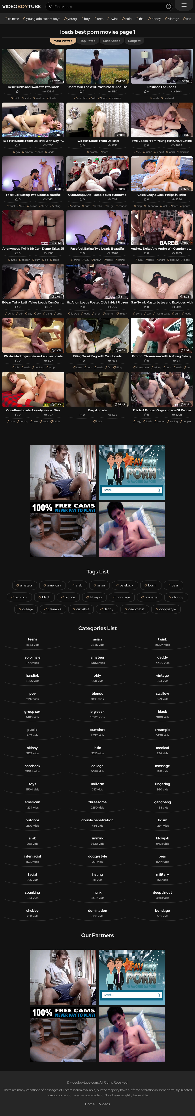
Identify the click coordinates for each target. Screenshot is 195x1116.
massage (162, 769)
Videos (104, 1104)
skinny (157, 367)
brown (33, 206)
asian (101, 585)
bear (175, 585)
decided (39, 367)
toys (32, 787)
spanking (32, 895)
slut (189, 367)
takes (56, 260)
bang (49, 313)
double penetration (97, 823)
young (72, 19)
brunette (151, 597)
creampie (54, 609)
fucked (75, 313)
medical (162, 750)
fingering (162, 787)
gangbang (162, 805)
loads (53, 98)
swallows (40, 98)
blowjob (96, 597)
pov (32, 696)
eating (56, 206)
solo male (32, 660)
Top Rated (88, 41)
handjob (32, 678)
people (187, 421)
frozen (123, 313)
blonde (70, 597)
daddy (156, 19)
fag (109, 367)
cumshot (82, 98)
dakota (29, 152)
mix (17, 367)
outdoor (32, 823)
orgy (59, 313)
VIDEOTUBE (21, 6)
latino (149, 152)
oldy (97, 678)
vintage (173, 19)
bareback (126, 585)
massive (116, 98)
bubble (98, 206)
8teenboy (152, 206)
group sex (32, 714)
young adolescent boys (43, 19)
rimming (97, 841)
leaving (174, 421)
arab (79, 585)
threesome (142, 367)
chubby (177, 597)
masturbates (163, 313)
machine (184, 152)
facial (32, 877)
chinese (13, 19)
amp (139, 206)
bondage (123, 597)
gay (18, 152)
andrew (75, 206)
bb (46, 260)
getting (24, 421)
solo (129, 19)
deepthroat (136, 609)
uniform (97, 787)
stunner (109, 313)
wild (94, 98)
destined (169, 98)
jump (52, 367)
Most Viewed (63, 41)
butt (87, 206)
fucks (45, 206)
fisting (97, 877)
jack (165, 206)
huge (110, 206)
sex (139, 152)
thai (141, 19)
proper (161, 421)
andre (161, 260)
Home (90, 1104)
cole (35, 421)
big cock (21, 597)
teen (100, 19)
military (162, 877)
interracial (32, 859)
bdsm (152, 585)
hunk (97, 895)
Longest (134, 41)
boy (87, 19)
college (27, 609)
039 (22, 206)
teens (32, 642)
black (46, 597)
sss (188, 19)
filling (119, 367)
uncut (160, 152)
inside (56, 421)
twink (114, 19)
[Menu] (184, 5)
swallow (162, 696)
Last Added (111, 41)
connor (122, 206)
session (26, 260)
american (54, 585)
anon (98, 313)
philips (186, 206)
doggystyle (167, 609)
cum (37, 260)
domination (97, 913)
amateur (26, 585)
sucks (27, 98)
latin (21, 313)
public (32, 732)
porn (40, 152)
